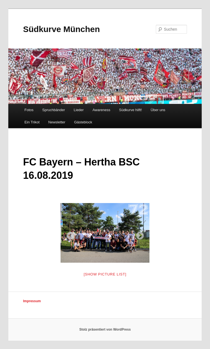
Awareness (101, 110)
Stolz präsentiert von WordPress (105, 329)
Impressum (32, 301)
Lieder (79, 110)
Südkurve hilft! (130, 110)
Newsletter (56, 122)
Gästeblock (83, 122)
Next (138, 234)
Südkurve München (61, 29)
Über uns (158, 110)
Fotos (29, 110)
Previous (69, 234)
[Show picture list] (105, 274)
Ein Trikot (31, 122)
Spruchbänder (53, 110)
